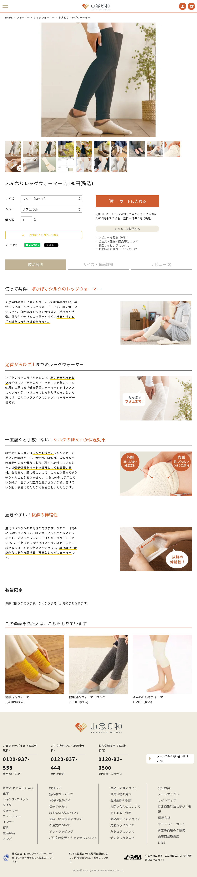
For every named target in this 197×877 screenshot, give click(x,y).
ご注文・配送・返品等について (118, 241)
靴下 (6, 793)
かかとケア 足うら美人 (18, 788)
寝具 (6, 827)
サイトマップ (167, 800)
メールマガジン (168, 794)
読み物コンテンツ (61, 794)
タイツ (7, 805)
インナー (9, 822)
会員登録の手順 (120, 800)
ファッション (12, 816)
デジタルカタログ (122, 838)
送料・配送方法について (65, 819)
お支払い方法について (64, 813)
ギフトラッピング (61, 831)
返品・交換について (123, 788)
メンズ (7, 839)
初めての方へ (58, 806)
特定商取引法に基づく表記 (174, 808)
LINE (161, 842)
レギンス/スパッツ (15, 799)
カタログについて (122, 831)
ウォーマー (10, 810)
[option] (98, 80)
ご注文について (59, 825)
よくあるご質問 (120, 813)
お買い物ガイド (59, 800)
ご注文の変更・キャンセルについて (73, 838)
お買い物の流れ (120, 794)
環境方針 (164, 818)
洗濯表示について (122, 825)
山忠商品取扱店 (168, 836)
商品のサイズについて (125, 819)
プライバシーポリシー (173, 824)
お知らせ (55, 788)
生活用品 (9, 833)
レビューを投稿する (127, 229)
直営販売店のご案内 (171, 830)
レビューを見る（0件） (113, 237)
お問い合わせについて (125, 806)
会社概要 (164, 788)
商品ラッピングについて (114, 245)
